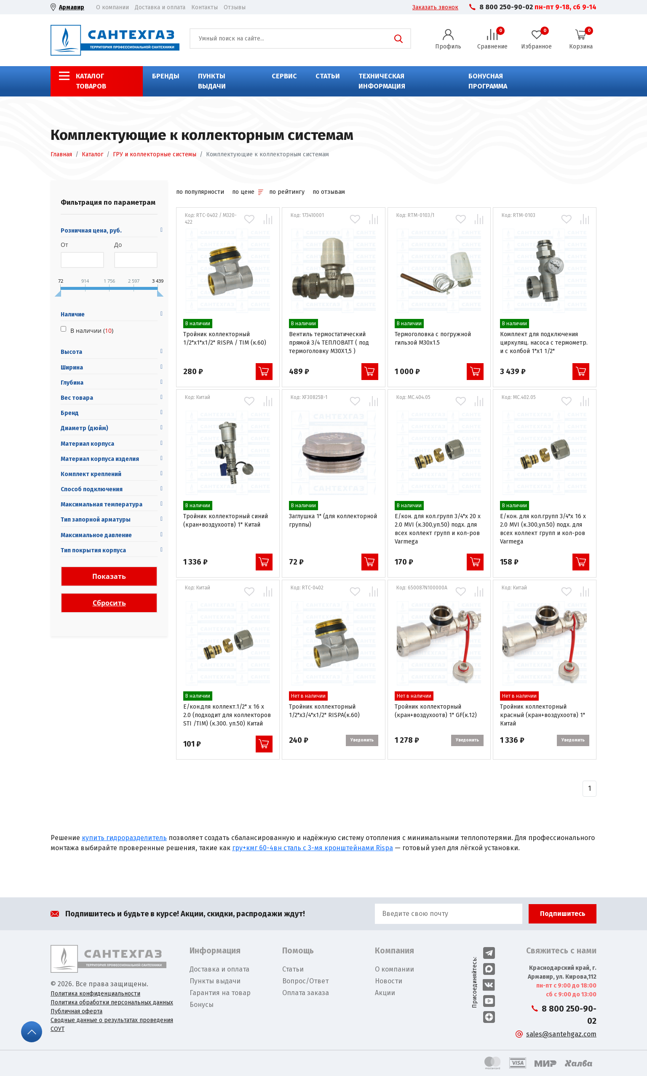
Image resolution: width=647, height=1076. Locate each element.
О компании (112, 7)
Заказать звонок (435, 7)
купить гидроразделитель (124, 838)
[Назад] (589, 789)
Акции (385, 993)
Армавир (71, 7)
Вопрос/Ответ (305, 981)
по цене (247, 191)
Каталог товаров (91, 81)
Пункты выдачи (212, 81)
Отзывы (235, 7)
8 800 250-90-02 (506, 7)
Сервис (284, 76)
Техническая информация (381, 81)
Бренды (165, 76)
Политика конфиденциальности (95, 993)
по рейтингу (287, 191)
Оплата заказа (305, 993)
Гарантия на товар (220, 993)
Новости (388, 981)
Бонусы (202, 1005)
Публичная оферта (76, 1011)
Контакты (204, 7)
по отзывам (329, 191)
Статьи (327, 76)
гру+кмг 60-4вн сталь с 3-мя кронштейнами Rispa (312, 848)
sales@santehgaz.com (561, 1034)
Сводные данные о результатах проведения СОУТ (112, 1025)
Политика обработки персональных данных (112, 1002)
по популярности (200, 191)
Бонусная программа (487, 81)
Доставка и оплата (160, 7)
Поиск (398, 38)
